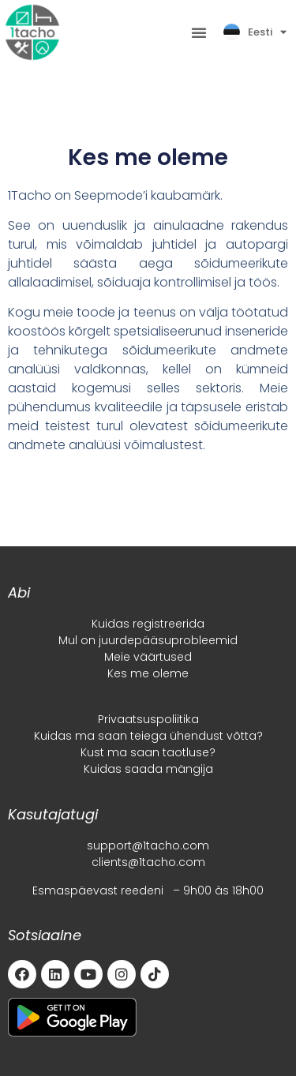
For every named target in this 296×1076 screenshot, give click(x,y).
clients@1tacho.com (148, 862)
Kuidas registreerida (148, 624)
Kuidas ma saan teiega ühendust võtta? (148, 736)
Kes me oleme (148, 673)
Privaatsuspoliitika (148, 719)
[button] (199, 32)
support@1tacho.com (148, 845)
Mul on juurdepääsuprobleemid (148, 640)
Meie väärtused (148, 657)
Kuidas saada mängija (148, 769)
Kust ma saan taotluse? (148, 752)
